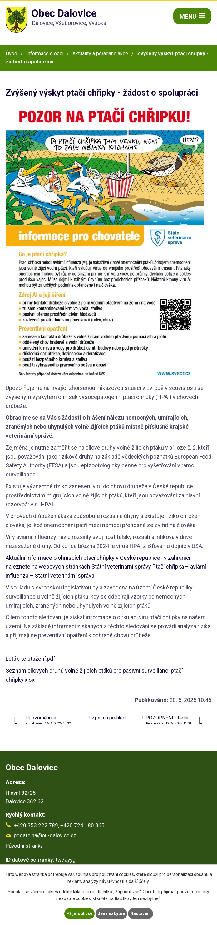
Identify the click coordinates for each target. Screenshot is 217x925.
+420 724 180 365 (82, 825)
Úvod (11, 54)
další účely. (139, 881)
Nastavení (140, 913)
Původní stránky (24, 846)
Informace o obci (44, 54)
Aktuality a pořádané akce (100, 54)
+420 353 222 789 (32, 825)
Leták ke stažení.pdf (30, 658)
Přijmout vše (79, 913)
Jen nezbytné (111, 913)
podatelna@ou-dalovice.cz (41, 835)
